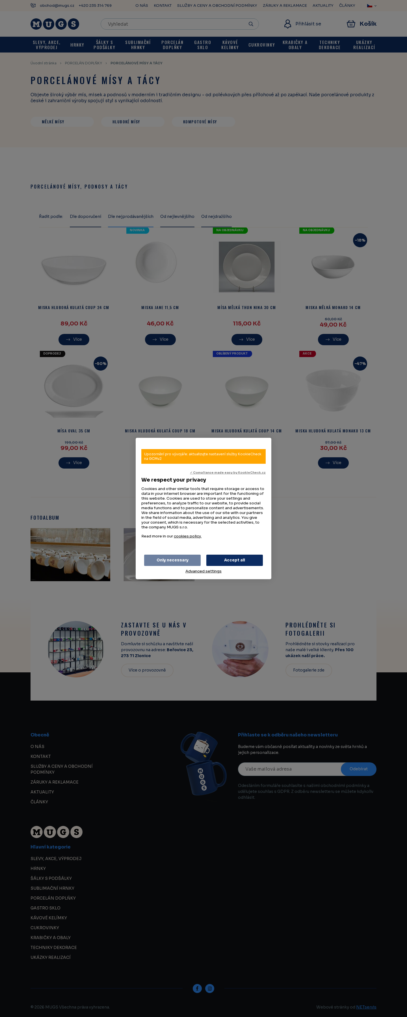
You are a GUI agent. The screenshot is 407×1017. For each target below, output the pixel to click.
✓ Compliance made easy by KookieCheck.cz (228, 472)
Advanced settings (203, 571)
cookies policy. (188, 536)
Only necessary (173, 560)
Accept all (234, 560)
